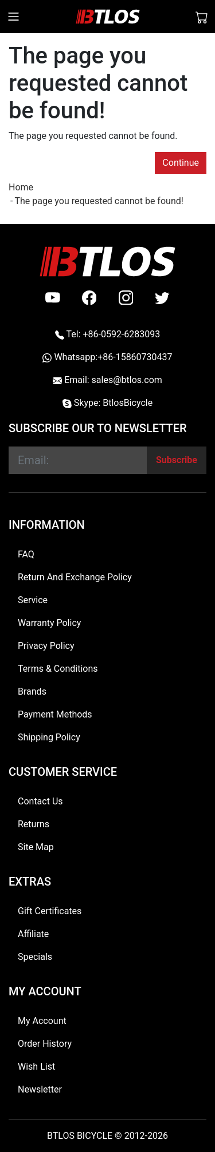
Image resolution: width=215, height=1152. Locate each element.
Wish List (36, 1066)
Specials (35, 956)
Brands (32, 691)
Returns (33, 824)
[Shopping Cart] (202, 16)
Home (21, 187)
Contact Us (40, 801)
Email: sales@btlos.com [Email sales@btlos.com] (107, 379)
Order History (45, 1043)
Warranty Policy (49, 622)
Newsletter (40, 1089)
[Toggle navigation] (13, 16)
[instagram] (126, 298)
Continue (180, 162)
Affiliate (33, 933)
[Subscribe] (176, 460)
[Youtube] (52, 298)
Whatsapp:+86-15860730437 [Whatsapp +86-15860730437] (107, 357)
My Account (42, 1020)
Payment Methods (55, 714)
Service (33, 600)
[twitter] (162, 298)
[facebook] (89, 298)
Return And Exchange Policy (75, 577)
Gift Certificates (49, 911)
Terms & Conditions (58, 668)
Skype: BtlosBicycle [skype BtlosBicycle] (107, 402)
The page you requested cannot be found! (98, 201)
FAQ (26, 554)
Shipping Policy (49, 737)
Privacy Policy (46, 645)
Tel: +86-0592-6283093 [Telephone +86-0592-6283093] (107, 334)
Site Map (36, 847)
